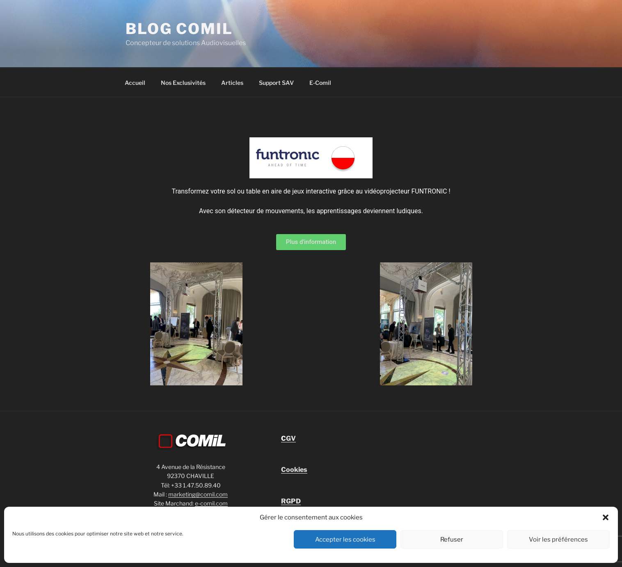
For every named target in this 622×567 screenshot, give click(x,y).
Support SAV (276, 82)
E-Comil (320, 82)
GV (288, 438)
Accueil (135, 82)
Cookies (294, 470)
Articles (232, 82)
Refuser (451, 539)
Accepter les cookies (345, 539)
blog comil (179, 29)
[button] (605, 517)
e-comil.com (211, 503)
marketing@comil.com (198, 494)
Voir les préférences (558, 539)
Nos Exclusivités (183, 82)
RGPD (291, 501)
